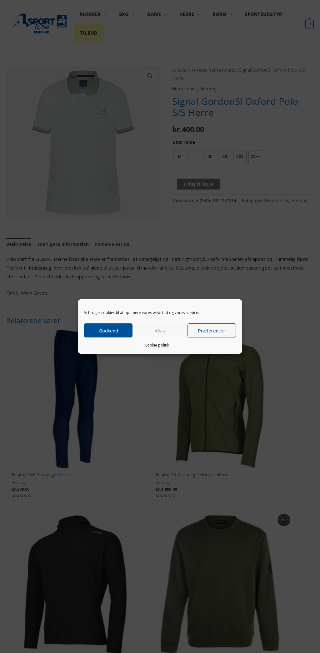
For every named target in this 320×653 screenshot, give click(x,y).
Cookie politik (157, 345)
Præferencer (211, 330)
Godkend (108, 330)
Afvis (160, 330)
